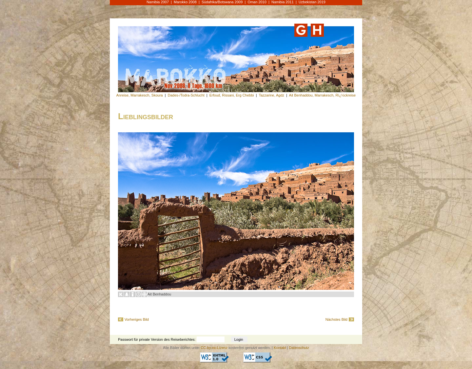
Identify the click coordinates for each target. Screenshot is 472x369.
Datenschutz (299, 348)
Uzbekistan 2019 (312, 2)
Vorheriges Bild (137, 319)
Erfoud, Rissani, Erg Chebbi (231, 95)
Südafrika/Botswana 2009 (222, 2)
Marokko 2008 (185, 2)
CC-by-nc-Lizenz (214, 348)
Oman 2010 (256, 2)
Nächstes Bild (336, 319)
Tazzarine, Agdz (271, 95)
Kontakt (280, 348)
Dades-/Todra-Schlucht (186, 95)
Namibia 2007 (158, 2)
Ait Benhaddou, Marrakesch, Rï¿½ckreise (322, 95)
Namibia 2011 (282, 2)
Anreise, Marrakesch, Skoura (139, 95)
